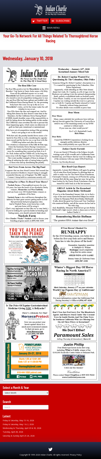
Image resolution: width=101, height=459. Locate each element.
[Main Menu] (51, 28)
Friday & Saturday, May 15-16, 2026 (18, 420)
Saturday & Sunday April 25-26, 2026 (19, 435)
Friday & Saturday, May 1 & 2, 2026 (18, 424)
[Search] (26, 407)
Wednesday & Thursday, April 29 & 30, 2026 (22, 428)
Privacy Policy (76, 454)
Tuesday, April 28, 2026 (13, 432)
